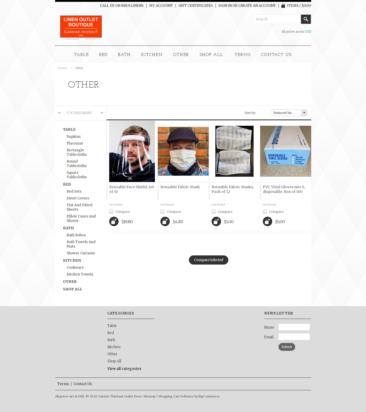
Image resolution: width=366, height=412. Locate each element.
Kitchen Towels (80, 274)
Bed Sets (74, 191)
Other (181, 55)
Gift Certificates (195, 6)
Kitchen (152, 55)
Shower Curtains (81, 253)
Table (81, 55)
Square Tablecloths (77, 174)
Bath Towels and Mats (81, 244)
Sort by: (250, 113)
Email (269, 337)
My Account (161, 6)
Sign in (225, 6)
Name (269, 327)
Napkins (74, 136)
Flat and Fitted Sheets (79, 207)
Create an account (257, 6)
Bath (124, 55)
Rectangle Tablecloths (77, 152)
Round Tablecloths (77, 163)
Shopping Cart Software (176, 396)
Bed (103, 55)
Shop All (211, 55)
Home (62, 68)
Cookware (75, 267)
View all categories (124, 369)
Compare (122, 211)
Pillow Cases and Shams (81, 218)
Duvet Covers (78, 198)
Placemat (75, 143)
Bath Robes (76, 235)
